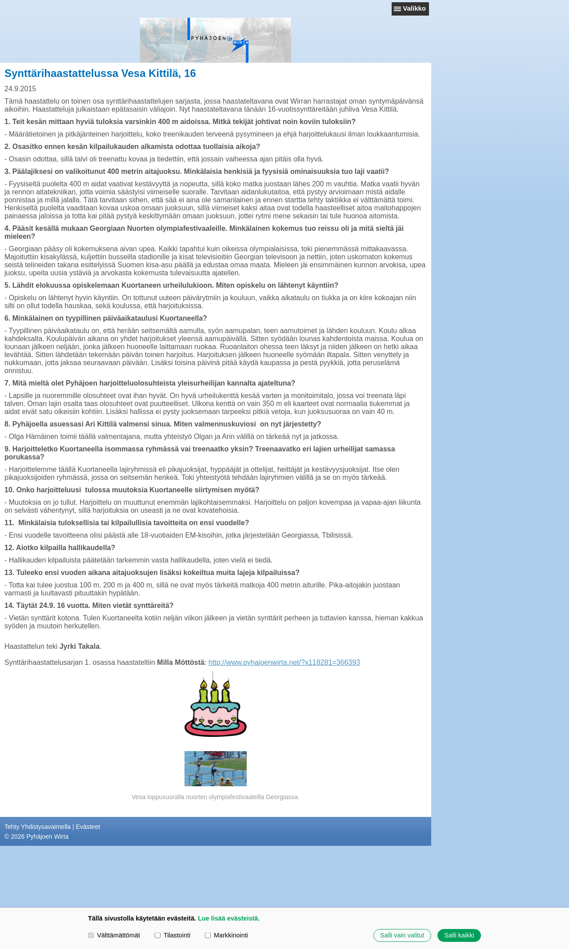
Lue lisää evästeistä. (229, 918)
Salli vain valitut (402, 935)
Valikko (414, 8)
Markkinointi (226, 935)
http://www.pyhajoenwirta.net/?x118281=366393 (284, 662)
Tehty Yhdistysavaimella (37, 826)
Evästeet (88, 826)
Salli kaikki (459, 935)
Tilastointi (172, 935)
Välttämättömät (114, 935)
